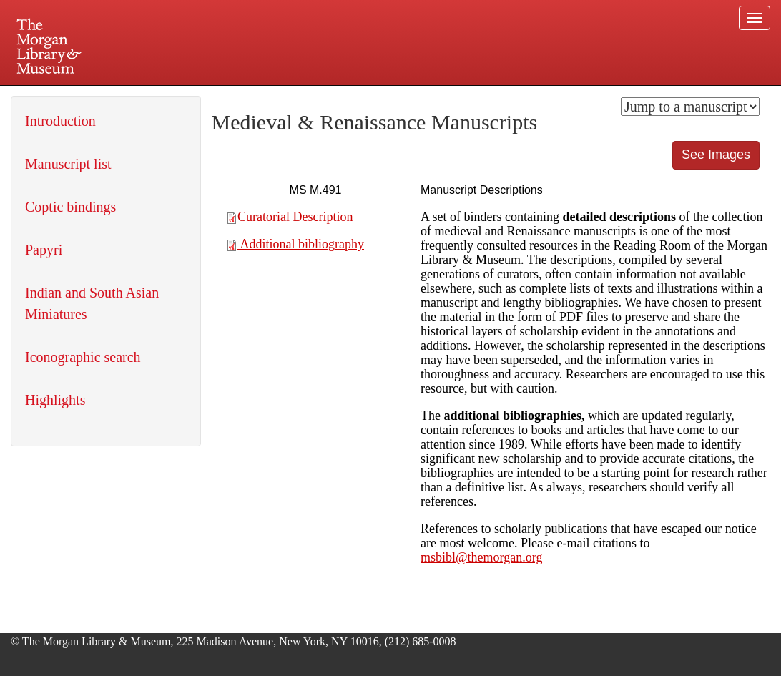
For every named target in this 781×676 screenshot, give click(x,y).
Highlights (55, 400)
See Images (716, 154)
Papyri (43, 250)
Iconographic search (83, 357)
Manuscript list (68, 164)
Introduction (60, 121)
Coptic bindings (70, 207)
